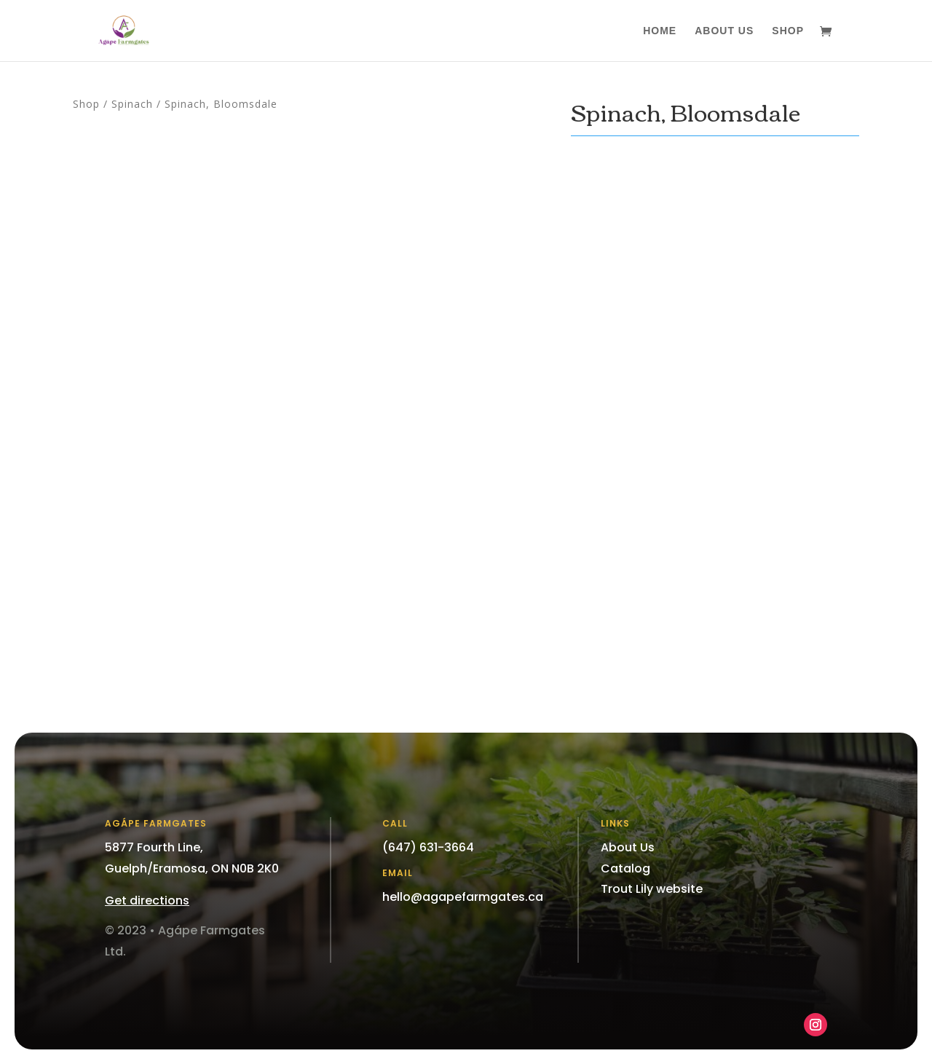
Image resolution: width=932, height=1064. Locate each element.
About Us (724, 30)
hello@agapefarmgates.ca (462, 896)
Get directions (147, 900)
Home (659, 30)
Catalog (625, 868)
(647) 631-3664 (428, 847)
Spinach (132, 104)
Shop (788, 30)
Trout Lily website (652, 888)
